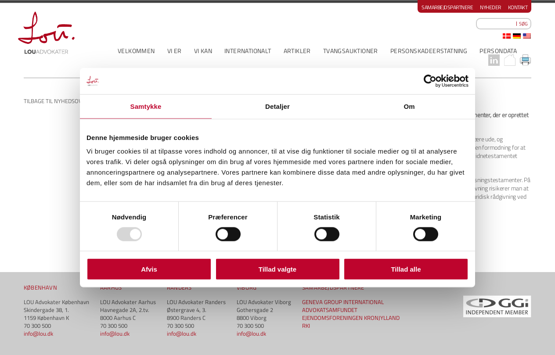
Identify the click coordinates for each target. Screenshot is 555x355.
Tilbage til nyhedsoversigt (62, 101)
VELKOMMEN (136, 50)
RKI (306, 325)
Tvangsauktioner (350, 50)
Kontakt (518, 7)
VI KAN (203, 50)
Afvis (149, 269)
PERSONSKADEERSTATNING (428, 50)
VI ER (174, 50)
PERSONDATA (498, 50)
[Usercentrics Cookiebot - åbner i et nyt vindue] (430, 80)
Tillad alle (406, 269)
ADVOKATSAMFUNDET (329, 309)
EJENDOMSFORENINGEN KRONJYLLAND (351, 317)
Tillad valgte (277, 269)
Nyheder (490, 7)
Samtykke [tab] (146, 106)
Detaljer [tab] (277, 106)
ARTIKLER (297, 50)
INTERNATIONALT (247, 50)
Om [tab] (409, 106)
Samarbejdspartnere (447, 7)
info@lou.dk (38, 333)
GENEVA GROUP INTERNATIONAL (343, 302)
